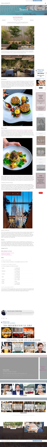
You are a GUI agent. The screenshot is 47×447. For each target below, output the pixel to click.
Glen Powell (40, 347)
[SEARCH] (29, 0)
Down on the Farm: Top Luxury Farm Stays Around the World (18, 347)
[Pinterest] (34, 0)
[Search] (31, 0)
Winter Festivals (29, 389)
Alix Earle (7, 389)
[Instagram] (35, 0)
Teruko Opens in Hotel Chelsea (18, 407)
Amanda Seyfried (6, 347)
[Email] (40, 0)
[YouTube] (39, 0)
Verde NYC (6, 332)
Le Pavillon (14, 81)
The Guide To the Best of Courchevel (15, 373)
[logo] (5, 3)
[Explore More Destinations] (42, 368)
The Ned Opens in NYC (40, 406)
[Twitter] (33, 0)
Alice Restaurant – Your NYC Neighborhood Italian (8, 407)
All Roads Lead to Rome (29, 347)
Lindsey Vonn (40, 389)
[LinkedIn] (38, 0)
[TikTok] (41, 0)
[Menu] (45, 3)
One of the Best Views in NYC (29, 406)
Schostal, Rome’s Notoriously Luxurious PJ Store (41, 151)
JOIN (43, 0)
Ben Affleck (17, 389)
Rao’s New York (29, 332)
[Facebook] (36, 0)
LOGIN (45, 0)
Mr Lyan (17, 332)
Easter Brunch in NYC (40, 76)
